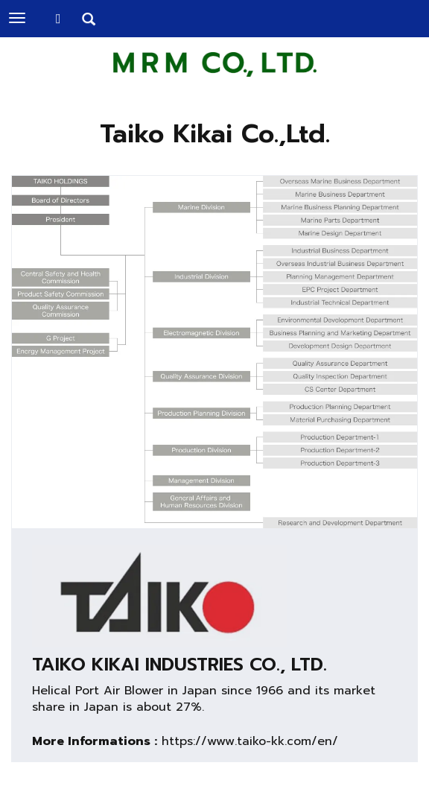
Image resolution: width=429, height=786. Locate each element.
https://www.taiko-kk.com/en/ (250, 741)
